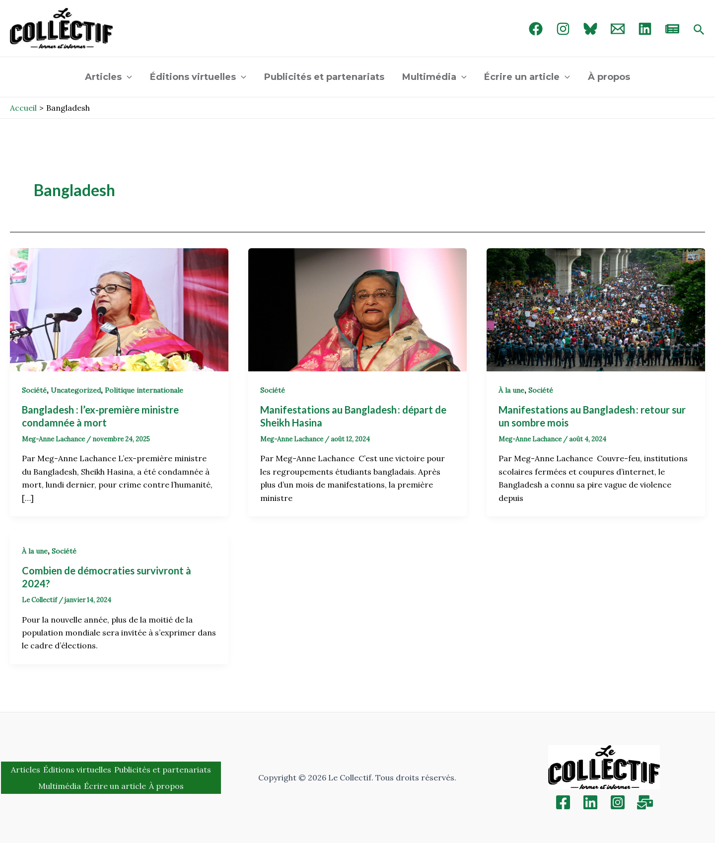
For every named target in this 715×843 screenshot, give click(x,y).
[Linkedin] (590, 802)
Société (34, 390)
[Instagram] (563, 29)
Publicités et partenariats (324, 76)
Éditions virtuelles (198, 77)
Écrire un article (527, 77)
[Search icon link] (699, 30)
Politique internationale (144, 390)
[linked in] (645, 29)
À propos (609, 76)
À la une (511, 390)
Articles (108, 77)
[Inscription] (645, 802)
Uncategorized (76, 390)
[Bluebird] (590, 29)
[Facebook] (536, 29)
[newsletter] (672, 29)
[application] (127, 77)
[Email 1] (618, 29)
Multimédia (434, 77)
